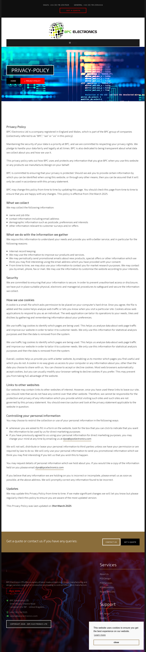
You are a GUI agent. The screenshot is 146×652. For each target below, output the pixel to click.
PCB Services (106, 583)
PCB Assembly (107, 587)
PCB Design (105, 579)
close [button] (116, 642)
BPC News (105, 613)
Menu (73, 43)
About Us (104, 575)
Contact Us (111, 544)
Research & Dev (107, 591)
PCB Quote (105, 621)
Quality (103, 617)
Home (13, 83)
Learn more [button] (100, 635)
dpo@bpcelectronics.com (77, 440)
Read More (14, 593)
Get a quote (73, 10)
